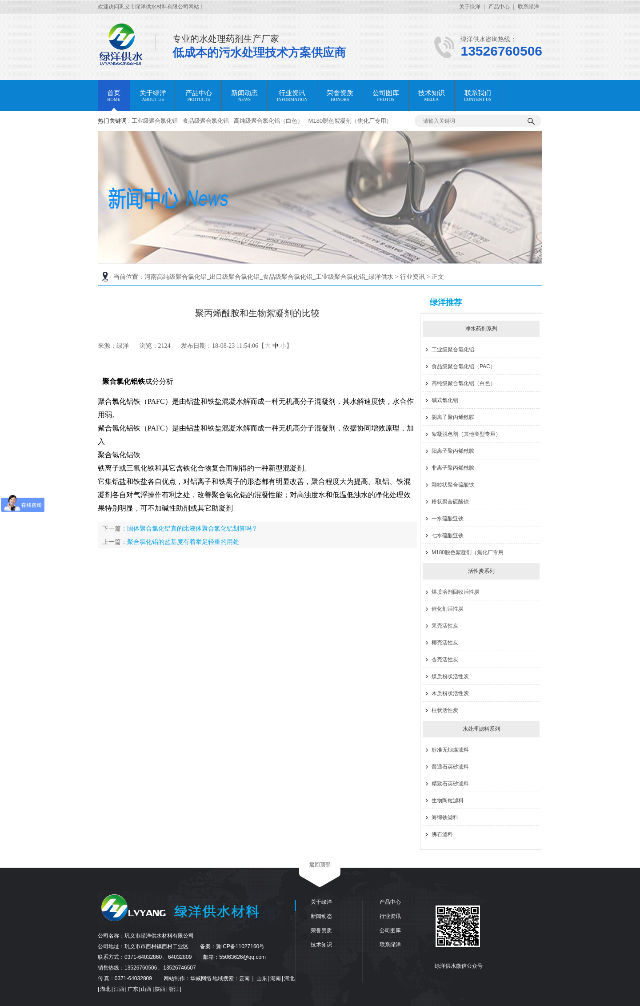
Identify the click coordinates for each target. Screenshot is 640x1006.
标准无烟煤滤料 (450, 750)
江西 (119, 989)
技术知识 (321, 945)
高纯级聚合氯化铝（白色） (268, 120)
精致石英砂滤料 (450, 784)
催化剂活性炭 (448, 609)
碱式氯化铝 (445, 400)
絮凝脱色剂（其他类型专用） (466, 434)
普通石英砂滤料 (450, 767)
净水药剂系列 (481, 329)
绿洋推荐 (446, 302)
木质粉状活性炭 (450, 693)
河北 (289, 978)
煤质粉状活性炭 (450, 676)
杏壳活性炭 (445, 659)
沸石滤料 (442, 834)
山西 (146, 989)
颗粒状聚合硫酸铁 (453, 485)
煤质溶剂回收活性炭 (456, 592)
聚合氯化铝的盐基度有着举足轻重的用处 (183, 541)
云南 (245, 978)
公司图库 (390, 930)
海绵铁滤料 (445, 817)
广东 (133, 989)
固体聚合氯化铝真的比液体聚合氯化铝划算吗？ (192, 528)
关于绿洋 (469, 7)
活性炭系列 (481, 571)
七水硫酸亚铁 (448, 535)
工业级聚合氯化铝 (155, 120)
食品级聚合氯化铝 (206, 120)
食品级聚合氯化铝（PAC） (464, 366)
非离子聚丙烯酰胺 (453, 468)
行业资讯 (412, 277)
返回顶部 (320, 864)
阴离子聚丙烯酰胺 (453, 417)
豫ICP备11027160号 (240, 946)
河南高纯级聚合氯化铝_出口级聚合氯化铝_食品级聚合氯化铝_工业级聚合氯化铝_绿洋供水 (268, 277)
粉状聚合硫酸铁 (450, 502)
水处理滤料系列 (481, 729)
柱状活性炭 (445, 710)
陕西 (160, 989)
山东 (262, 978)
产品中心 (499, 7)
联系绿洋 (528, 7)
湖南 (276, 978)
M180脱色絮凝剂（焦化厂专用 (468, 552)
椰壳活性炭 (445, 643)
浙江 (174, 989)
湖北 (106, 989)
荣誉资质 (321, 930)
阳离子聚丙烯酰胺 (453, 451)
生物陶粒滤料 (448, 800)
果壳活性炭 (445, 626)
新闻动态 (321, 916)
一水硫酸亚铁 (448, 518)
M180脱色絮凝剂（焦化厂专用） (350, 120)
